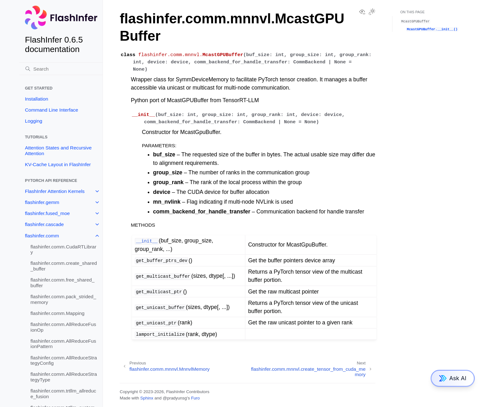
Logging (33, 121)
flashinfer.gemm (42, 202)
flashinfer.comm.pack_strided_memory (63, 299)
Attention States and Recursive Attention (58, 150)
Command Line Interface (51, 110)
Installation (36, 99)
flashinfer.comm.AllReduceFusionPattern (63, 343)
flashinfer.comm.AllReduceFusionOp (63, 327)
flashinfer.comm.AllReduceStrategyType (64, 376)
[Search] (61, 68)
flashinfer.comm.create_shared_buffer (64, 265)
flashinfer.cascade (44, 224)
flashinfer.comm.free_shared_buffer (63, 282)
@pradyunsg (175, 398)
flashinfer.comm (42, 235)
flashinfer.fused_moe (47, 213)
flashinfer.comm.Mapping (58, 313)
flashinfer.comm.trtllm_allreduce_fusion (63, 393)
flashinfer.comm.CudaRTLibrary (63, 249)
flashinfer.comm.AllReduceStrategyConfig (64, 360)
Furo (195, 398)
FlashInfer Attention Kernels (55, 191)
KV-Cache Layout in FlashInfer (58, 164)
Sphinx (146, 398)
